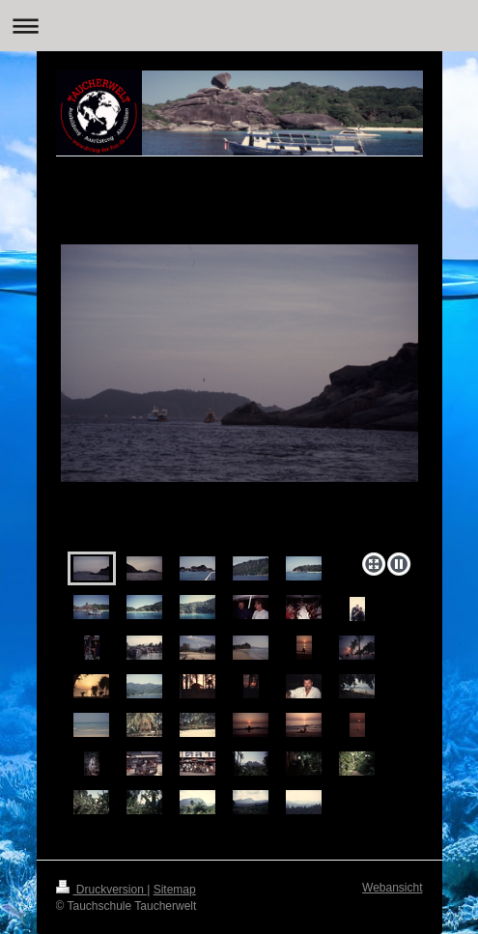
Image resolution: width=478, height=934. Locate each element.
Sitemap (175, 889)
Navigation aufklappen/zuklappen (239, 25)
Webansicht (392, 887)
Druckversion (102, 889)
